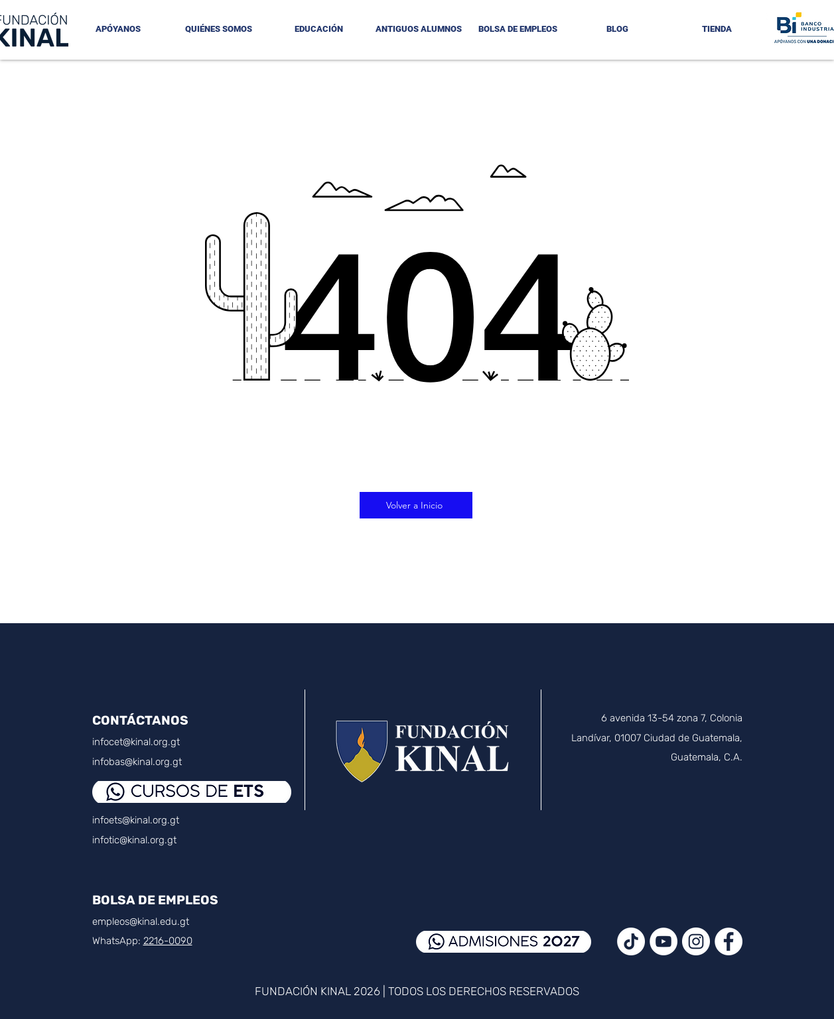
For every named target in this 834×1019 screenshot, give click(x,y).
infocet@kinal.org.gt (136, 742)
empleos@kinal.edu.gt (140, 922)
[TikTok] (631, 941)
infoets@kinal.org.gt (135, 820)
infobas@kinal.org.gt (137, 762)
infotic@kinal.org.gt (134, 840)
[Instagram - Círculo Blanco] (696, 941)
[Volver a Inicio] (416, 505)
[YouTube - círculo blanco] (663, 941)
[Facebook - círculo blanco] (728, 941)
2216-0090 (167, 941)
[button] (219, 29)
